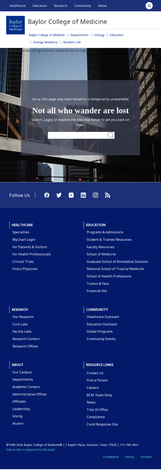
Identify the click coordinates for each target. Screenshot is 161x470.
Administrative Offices (29, 394)
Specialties (20, 232)
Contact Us (95, 373)
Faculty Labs (22, 331)
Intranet (146, 457)
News (91, 402)
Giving (17, 416)
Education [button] (40, 6)
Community (97, 309)
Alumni (18, 423)
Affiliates (19, 401)
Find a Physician (24, 269)
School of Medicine (101, 254)
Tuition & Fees (98, 283)
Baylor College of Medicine (47, 35)
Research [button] (60, 6)
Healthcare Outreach (103, 317)
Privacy (129, 457)
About (18, 364)
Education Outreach (102, 324)
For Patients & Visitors (29, 247)
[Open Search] (149, 5)
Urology (99, 35)
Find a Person (97, 380)
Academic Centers (26, 387)
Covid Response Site (102, 424)
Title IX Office (97, 409)
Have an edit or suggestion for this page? (30, 449)
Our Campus (22, 372)
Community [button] (82, 6)
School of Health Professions (109, 276)
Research (20, 309)
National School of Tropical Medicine (115, 269)
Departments (79, 35)
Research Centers (26, 339)
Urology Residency (45, 42)
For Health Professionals (31, 254)
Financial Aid (97, 291)
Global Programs (100, 331)
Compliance (96, 417)
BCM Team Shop (99, 395)
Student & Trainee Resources (109, 239)
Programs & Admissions (105, 232)
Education (116, 35)
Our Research (22, 317)
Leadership (21, 409)
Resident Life (72, 42)
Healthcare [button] (17, 6)
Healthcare (22, 225)
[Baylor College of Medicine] (15, 25)
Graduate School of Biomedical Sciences (117, 261)
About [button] (102, 6)
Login (48, 119)
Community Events (101, 339)
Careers (93, 387)
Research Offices (25, 346)
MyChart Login (23, 239)
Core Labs (20, 324)
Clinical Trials (23, 261)
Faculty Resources (100, 247)
